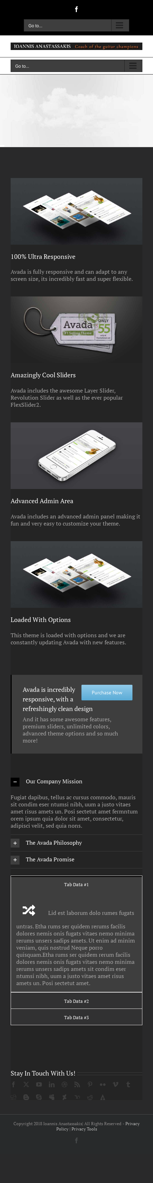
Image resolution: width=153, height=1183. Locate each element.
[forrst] (103, 1097)
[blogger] (26, 1097)
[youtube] (39, 1084)
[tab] (76, 884)
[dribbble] (64, 1084)
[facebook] (13, 1084)
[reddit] (90, 1097)
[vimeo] (115, 1084)
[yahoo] (77, 1097)
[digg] (13, 1097)
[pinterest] (90, 1084)
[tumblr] (128, 1084)
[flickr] (103, 1084)
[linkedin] (52, 1084)
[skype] (39, 1097)
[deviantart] (64, 1097)
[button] (76, 781)
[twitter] (26, 1084)
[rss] (77, 1084)
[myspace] (52, 1097)
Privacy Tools (84, 1129)
